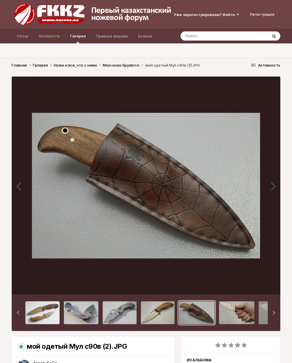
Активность (49, 36)
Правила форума (112, 36)
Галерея (78, 38)
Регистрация (262, 14)
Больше (145, 36)
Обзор (23, 36)
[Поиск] (213, 36)
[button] (18, 312)
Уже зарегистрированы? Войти (206, 14)
